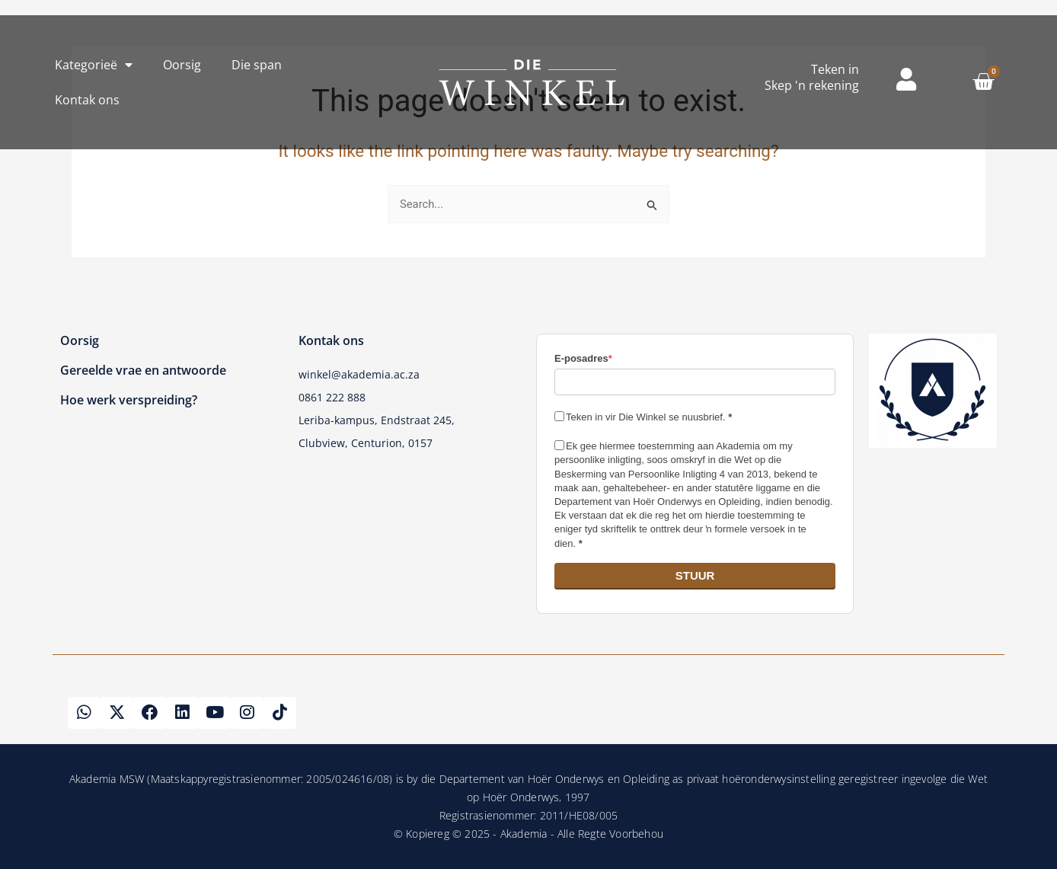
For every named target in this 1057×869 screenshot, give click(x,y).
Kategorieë (94, 64)
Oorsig (182, 64)
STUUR (695, 573)
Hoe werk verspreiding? (128, 399)
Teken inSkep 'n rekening (812, 77)
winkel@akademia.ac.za (359, 373)
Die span (257, 64)
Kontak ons (87, 99)
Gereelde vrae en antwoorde (143, 369)
